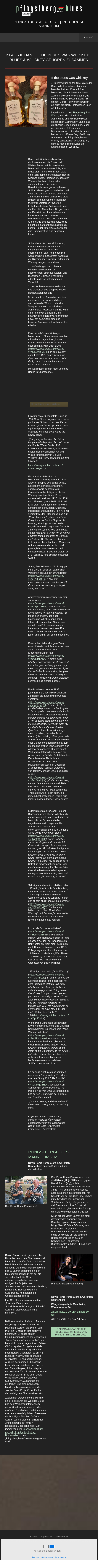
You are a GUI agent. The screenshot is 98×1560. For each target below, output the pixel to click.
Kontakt (34, 1536)
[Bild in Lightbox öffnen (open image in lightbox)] (26, 101)
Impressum (46, 1536)
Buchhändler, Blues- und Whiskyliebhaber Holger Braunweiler (24, 1432)
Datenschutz (61, 1536)
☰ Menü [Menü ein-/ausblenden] (89, 37)
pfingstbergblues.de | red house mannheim (49, 24)
